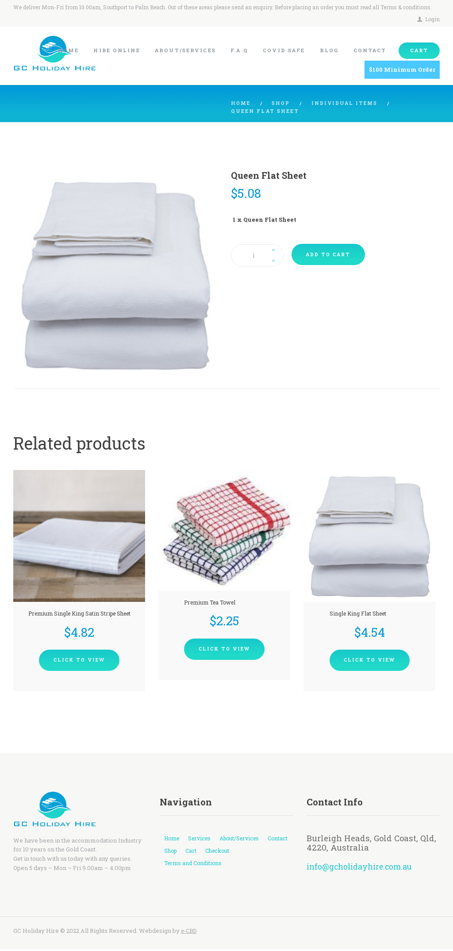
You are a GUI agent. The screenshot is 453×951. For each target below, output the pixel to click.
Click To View (79, 661)
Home (241, 103)
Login (432, 19)
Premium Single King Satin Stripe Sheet (79, 614)
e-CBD (190, 932)
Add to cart (330, 255)
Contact (174, 852)
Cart (222, 852)
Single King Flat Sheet (357, 614)
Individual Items (348, 103)
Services (203, 840)
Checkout (250, 852)
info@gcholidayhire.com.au (363, 868)
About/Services (246, 840)
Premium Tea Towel (209, 602)
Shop (282, 103)
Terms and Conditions (195, 865)
